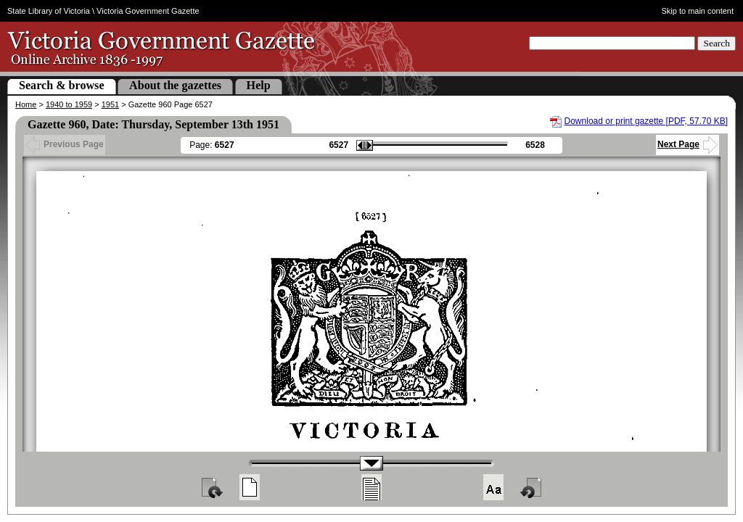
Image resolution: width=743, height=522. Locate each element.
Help (259, 85)
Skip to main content (698, 11)
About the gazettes (175, 85)
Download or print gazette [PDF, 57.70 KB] (646, 121)
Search (716, 43)
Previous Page (64, 144)
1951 (110, 104)
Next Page (687, 144)
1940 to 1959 (69, 104)
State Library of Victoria (48, 11)
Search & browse (61, 85)
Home (25, 104)
